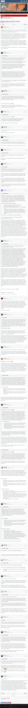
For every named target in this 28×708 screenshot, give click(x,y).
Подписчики (13, 695)
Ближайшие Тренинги (7, 17)
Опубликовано (8, 27)
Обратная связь (14, 705)
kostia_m (3, 22)
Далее (25, 24)
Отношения (12, 22)
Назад (3, 24)
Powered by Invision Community (14, 706)
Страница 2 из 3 (14, 24)
